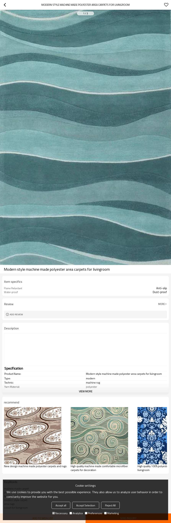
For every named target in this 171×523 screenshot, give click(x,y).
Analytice (76, 513)
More (161, 304)
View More (85, 391)
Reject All (110, 505)
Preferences (93, 513)
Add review (16, 314)
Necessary (60, 513)
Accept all (61, 505)
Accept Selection (85, 505)
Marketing (111, 513)
